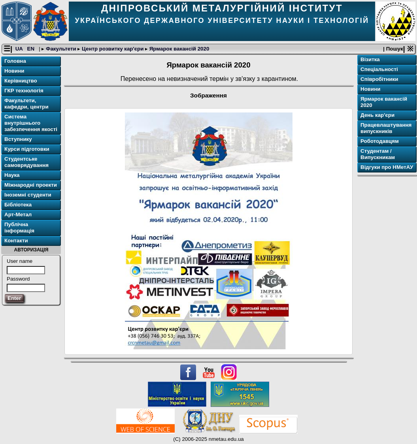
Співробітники (379, 79)
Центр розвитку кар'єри (112, 49)
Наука (12, 175)
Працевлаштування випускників (385, 128)
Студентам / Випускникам (377, 154)
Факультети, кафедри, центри (26, 103)
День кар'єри (377, 115)
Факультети (60, 49)
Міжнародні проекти (30, 185)
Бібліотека (18, 205)
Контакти (16, 241)
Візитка (370, 59)
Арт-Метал (18, 214)
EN (31, 49)
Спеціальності (379, 69)
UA (19, 49)
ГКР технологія (23, 91)
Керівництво (20, 81)
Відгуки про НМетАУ (386, 167)
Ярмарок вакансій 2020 (178, 49)
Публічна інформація (19, 227)
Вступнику (18, 139)
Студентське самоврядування (26, 162)
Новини (14, 71)
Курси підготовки (26, 149)
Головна (15, 61)
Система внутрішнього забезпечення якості (30, 123)
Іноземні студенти (27, 195)
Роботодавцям (379, 141)
